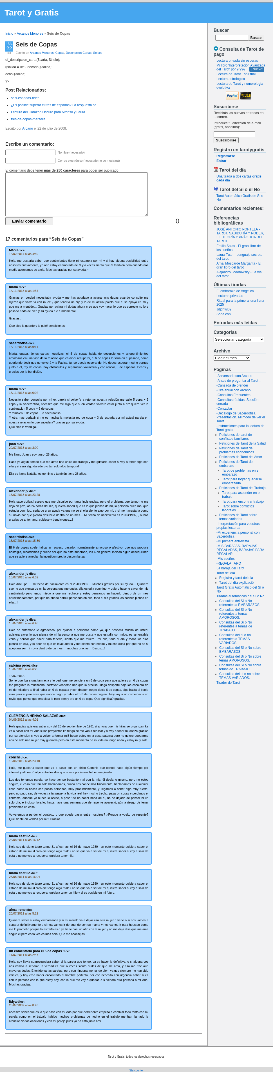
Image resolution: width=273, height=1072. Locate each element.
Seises (97, 52)
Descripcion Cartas (78, 52)
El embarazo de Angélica (235, 291)
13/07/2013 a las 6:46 (23, 623)
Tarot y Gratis (32, 12)
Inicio (9, 33)
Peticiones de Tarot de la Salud (242, 443)
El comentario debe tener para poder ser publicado (61, 170)
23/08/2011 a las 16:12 (24, 840)
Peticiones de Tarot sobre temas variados (238, 517)
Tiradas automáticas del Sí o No (240, 596)
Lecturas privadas (229, 296)
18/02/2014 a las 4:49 (23, 254)
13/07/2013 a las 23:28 (24, 494)
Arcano (27, 128)
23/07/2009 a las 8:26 (23, 1005)
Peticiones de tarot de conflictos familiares (235, 437)
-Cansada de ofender (232, 385)
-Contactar (224, 408)
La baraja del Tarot (230, 568)
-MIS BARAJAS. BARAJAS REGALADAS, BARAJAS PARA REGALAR (240, 550)
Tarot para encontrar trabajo (243, 501)
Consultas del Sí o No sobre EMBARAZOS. (240, 650)
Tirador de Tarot (228, 683)
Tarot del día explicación (237, 583)
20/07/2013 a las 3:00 (23, 447)
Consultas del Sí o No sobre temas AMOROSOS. (240, 658)
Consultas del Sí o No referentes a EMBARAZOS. (239, 603)
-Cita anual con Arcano (233, 390)
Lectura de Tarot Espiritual (236, 74)
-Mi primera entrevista (232, 541)
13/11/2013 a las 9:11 (23, 347)
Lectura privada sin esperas (237, 61)
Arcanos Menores (30, 33)
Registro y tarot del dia (236, 578)
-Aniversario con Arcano (234, 376)
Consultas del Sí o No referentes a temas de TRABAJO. (235, 626)
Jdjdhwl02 (223, 309)
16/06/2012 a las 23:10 (24, 761)
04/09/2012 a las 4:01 (23, 719)
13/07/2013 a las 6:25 (23, 669)
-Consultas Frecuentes (233, 395)
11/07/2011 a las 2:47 (23, 954)
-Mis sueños (225, 559)
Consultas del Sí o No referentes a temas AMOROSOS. (235, 614)
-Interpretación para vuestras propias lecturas (237, 526)
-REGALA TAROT (229, 563)
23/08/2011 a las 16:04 (24, 876)
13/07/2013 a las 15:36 (24, 540)
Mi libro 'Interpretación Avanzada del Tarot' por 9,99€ (240, 67)
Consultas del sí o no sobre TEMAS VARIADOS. (239, 676)
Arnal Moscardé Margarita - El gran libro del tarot (238, 265)
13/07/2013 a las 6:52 (23, 577)
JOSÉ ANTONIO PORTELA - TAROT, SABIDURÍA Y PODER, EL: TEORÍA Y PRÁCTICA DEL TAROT (240, 235)
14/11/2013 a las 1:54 (23, 290)
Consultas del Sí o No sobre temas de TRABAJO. (240, 667)
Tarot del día (225, 573)
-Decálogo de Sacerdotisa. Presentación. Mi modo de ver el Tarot (240, 417)
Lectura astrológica (230, 79)
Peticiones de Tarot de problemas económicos (236, 450)
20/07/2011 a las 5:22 (23, 913)
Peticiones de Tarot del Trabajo (242, 488)
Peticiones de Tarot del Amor (240, 457)
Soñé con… (225, 314)
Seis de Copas (36, 44)
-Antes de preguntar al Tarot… (239, 381)
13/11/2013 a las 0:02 (23, 392)
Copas (59, 52)
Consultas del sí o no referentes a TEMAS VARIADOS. (235, 639)
